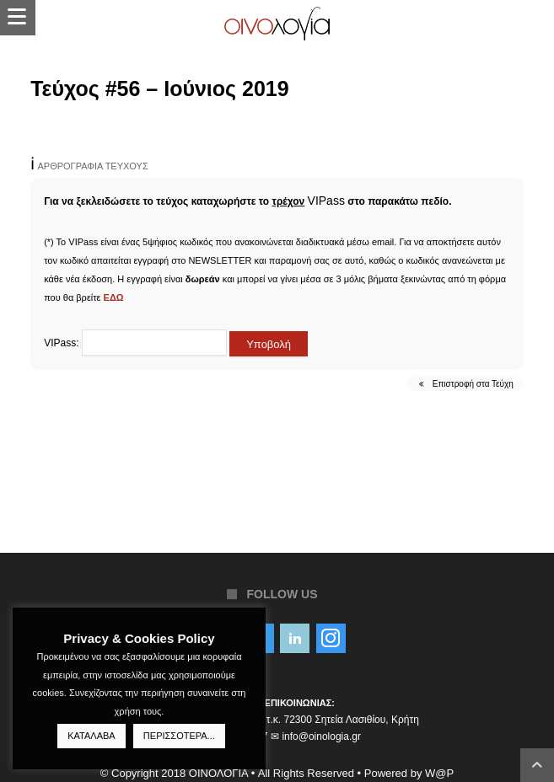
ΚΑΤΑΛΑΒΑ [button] (91, 736)
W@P (439, 773)
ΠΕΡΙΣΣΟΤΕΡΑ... (179, 736)
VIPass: (135, 343)
